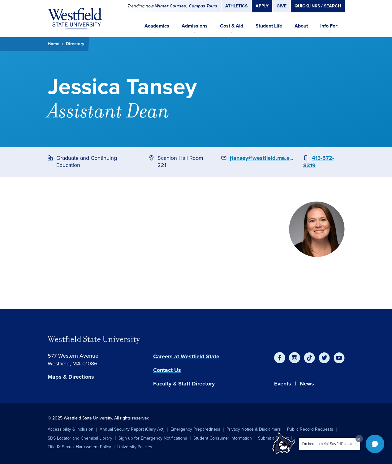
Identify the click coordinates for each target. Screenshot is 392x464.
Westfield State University (94, 339)
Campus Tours (203, 6)
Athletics (236, 6)
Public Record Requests (310, 429)
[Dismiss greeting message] (359, 438)
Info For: (329, 25)
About (301, 25)
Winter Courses (170, 6)
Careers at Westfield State (186, 356)
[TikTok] (309, 357)
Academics (156, 25)
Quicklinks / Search (318, 6)
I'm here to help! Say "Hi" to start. (329, 444)
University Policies (134, 447)
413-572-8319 (318, 161)
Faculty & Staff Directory (184, 384)
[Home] (75, 18)
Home (53, 43)
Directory (75, 43)
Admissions (195, 25)
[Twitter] (324, 357)
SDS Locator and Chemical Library (80, 438)
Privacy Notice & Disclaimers (253, 429)
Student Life (269, 25)
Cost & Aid (231, 25)
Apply (262, 6)
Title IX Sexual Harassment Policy (79, 447)
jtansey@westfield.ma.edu (263, 158)
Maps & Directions (71, 377)
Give (281, 6)
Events (282, 384)
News (307, 384)
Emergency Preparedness (195, 429)
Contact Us (167, 370)
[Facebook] (279, 357)
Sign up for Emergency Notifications (152, 438)
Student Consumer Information (222, 438)
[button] (375, 444)
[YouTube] (339, 357)
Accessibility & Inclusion (70, 429)
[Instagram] (294, 357)
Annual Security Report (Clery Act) (132, 429)
